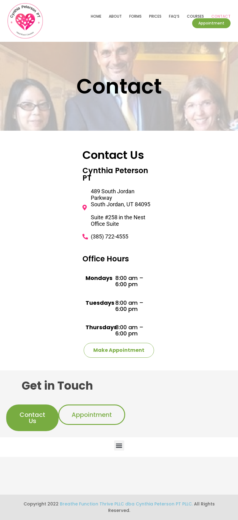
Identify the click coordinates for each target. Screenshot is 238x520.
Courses (195, 16)
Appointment (211, 23)
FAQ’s (174, 16)
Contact (221, 16)
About (115, 16)
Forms (135, 16)
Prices (155, 16)
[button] (119, 445)
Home (96, 16)
